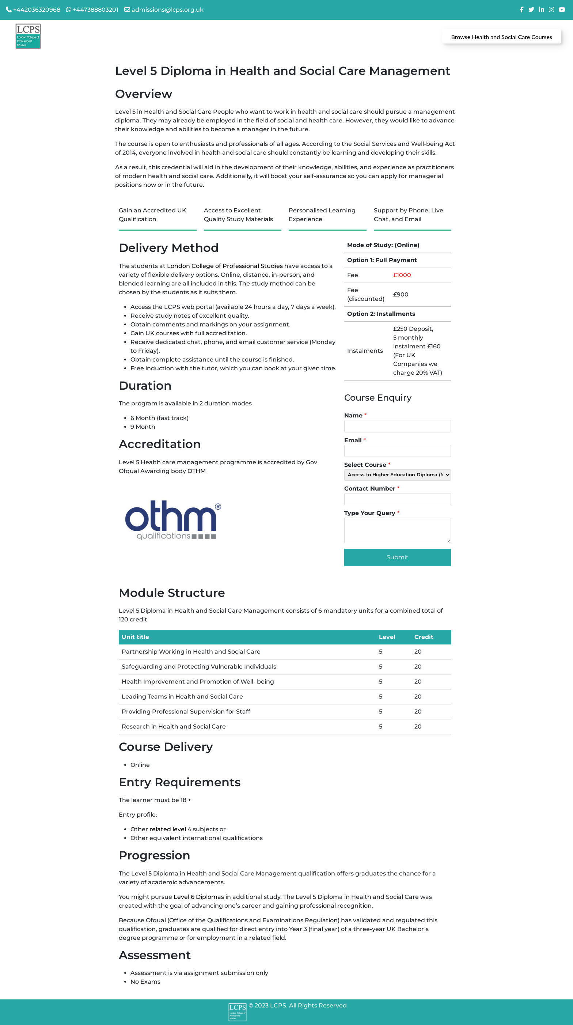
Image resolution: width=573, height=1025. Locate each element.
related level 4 (170, 829)
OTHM (196, 471)
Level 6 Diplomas (199, 896)
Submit (398, 557)
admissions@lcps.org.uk (168, 9)
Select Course (367, 464)
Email (355, 440)
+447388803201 (95, 9)
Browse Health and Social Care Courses (502, 36)
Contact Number (371, 488)
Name (355, 415)
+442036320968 (36, 9)
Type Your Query (371, 513)
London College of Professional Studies (225, 265)
